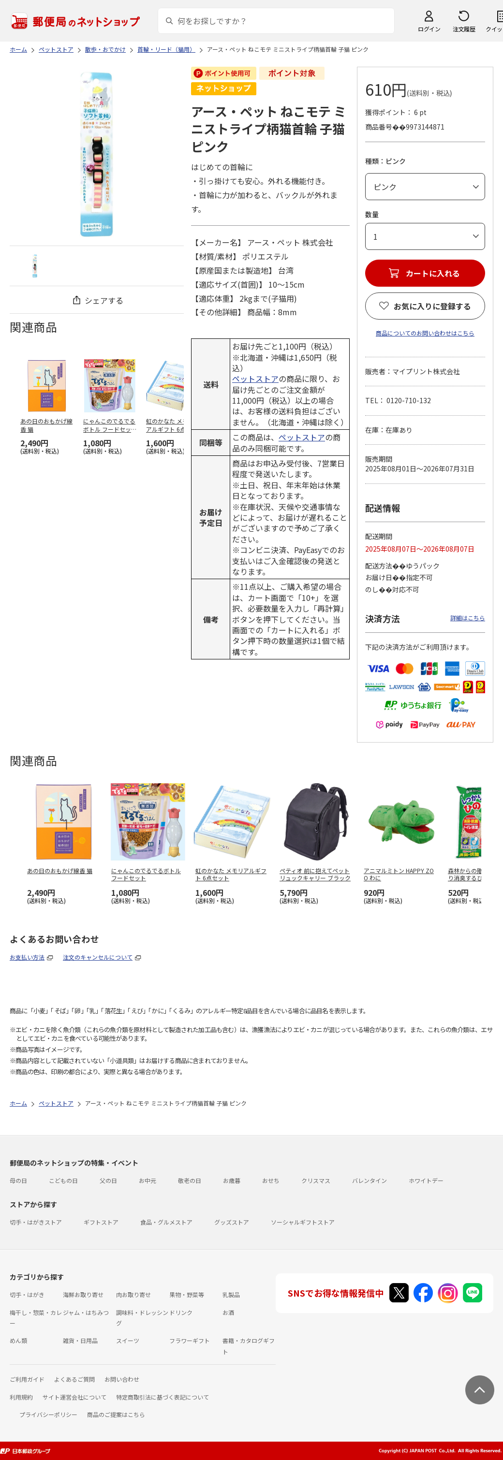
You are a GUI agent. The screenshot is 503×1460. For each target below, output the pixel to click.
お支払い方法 (27, 957)
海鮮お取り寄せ (83, 1294)
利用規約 (21, 1397)
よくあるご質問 (74, 1379)
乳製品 (231, 1294)
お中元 (147, 1180)
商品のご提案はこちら (116, 1414)
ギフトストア (101, 1222)
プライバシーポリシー (48, 1414)
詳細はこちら (467, 617)
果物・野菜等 (186, 1294)
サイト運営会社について (74, 1397)
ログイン (429, 29)
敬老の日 (189, 1180)
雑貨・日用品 (80, 1340)
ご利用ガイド (27, 1379)
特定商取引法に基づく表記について (162, 1397)
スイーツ (127, 1340)
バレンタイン (369, 1180)
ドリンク (180, 1312)
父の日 (108, 1180)
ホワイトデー (426, 1180)
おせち (271, 1180)
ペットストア (255, 378)
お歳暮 (231, 1180)
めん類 (18, 1340)
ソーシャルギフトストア (303, 1222)
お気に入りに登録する (432, 306)
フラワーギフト (189, 1340)
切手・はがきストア (36, 1222)
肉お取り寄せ (133, 1294)
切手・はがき (27, 1294)
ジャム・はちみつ (86, 1312)
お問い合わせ (121, 1379)
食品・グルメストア (166, 1222)
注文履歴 (464, 29)
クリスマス (315, 1180)
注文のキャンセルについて (98, 957)
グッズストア (231, 1222)
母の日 (18, 1180)
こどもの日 (63, 1180)
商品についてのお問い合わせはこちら (425, 333)
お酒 (228, 1312)
